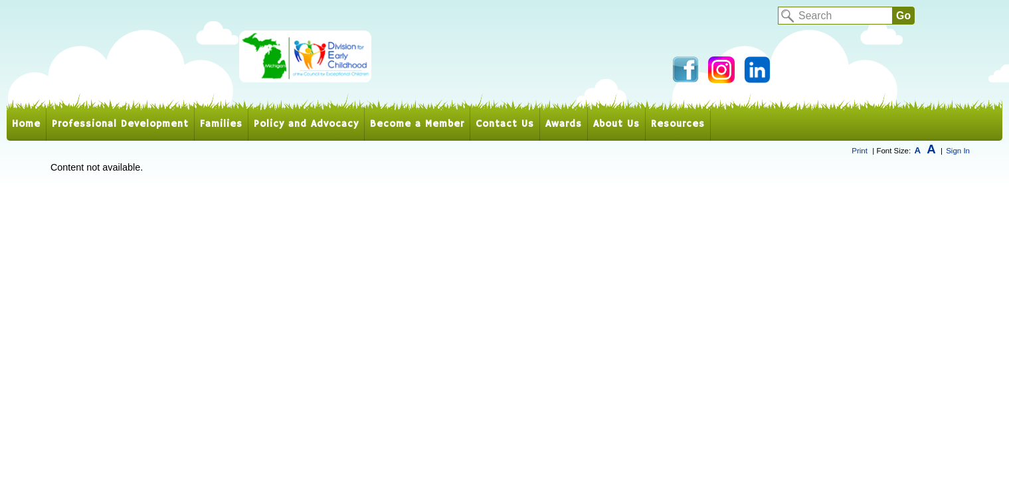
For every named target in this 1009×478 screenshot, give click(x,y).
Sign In (958, 151)
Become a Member (417, 124)
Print (860, 151)
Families (221, 124)
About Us (616, 124)
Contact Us (505, 124)
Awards (563, 124)
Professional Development (120, 124)
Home (26, 124)
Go (903, 15)
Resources (678, 124)
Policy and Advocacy (306, 124)
